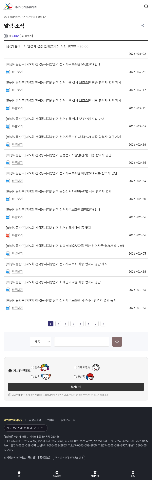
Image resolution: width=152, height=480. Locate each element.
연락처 (50, 420)
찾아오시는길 (68, 420)
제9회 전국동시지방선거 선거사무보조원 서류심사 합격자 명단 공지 (61, 300)
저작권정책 (35, 420)
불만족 (81, 376)
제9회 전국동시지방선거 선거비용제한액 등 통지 (48, 228)
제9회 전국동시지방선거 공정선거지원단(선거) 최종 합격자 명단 (58, 155)
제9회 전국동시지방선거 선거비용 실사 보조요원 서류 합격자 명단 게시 (63, 101)
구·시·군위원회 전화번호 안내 (69, 457)
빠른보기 (17, 72)
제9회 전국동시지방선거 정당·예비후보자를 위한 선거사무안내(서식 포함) (65, 246)
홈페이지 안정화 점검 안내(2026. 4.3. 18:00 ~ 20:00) (47, 46)
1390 (41, 457)
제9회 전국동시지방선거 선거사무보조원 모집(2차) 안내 (53, 210)
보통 (37, 376)
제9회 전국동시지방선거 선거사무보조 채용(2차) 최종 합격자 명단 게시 (63, 137)
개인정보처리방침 (13, 420)
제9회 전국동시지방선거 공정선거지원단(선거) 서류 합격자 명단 (58, 191)
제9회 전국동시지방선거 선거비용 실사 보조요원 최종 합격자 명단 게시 (63, 83)
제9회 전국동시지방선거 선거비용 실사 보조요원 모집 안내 (55, 119)
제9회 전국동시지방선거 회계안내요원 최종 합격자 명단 (53, 282)
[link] (50, 323)
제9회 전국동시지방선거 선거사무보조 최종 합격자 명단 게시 (56, 264)
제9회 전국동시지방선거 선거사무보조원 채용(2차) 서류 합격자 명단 (61, 173)
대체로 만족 (84, 367)
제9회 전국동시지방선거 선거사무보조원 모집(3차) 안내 (53, 64)
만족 (37, 367)
